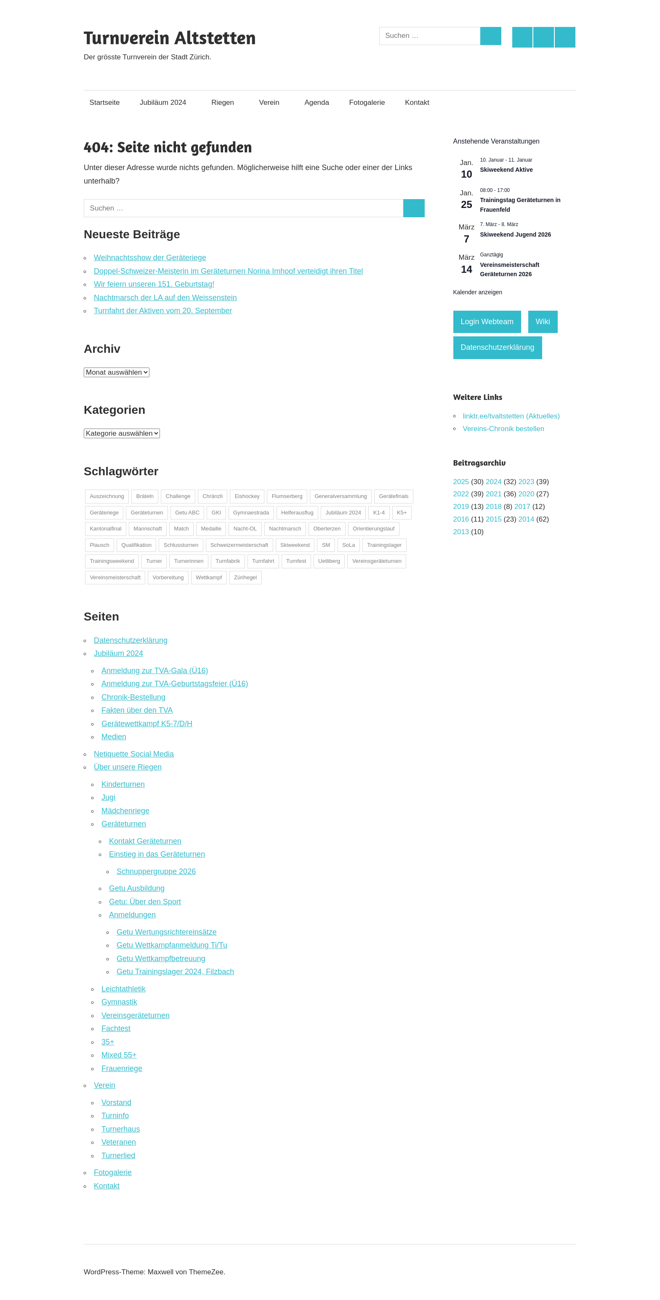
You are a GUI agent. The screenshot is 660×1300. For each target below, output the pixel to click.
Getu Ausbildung (137, 888)
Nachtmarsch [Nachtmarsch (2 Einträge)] (285, 528)
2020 (527, 494)
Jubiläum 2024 (167, 103)
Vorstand (116, 1102)
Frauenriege (121, 1068)
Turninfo (115, 1115)
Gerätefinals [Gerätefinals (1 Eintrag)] (393, 496)
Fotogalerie (367, 103)
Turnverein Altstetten (170, 37)
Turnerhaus (120, 1129)
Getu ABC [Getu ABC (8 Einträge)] (187, 512)
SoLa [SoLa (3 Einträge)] (348, 545)
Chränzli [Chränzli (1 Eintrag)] (212, 496)
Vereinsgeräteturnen (135, 1015)
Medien (113, 737)
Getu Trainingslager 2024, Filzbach (175, 971)
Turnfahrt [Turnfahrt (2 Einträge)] (263, 561)
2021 (494, 494)
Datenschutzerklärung (131, 640)
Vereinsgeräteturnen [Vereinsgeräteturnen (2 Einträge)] (377, 561)
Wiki (543, 321)
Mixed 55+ (119, 1055)
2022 (461, 494)
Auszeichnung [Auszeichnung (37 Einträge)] (107, 496)
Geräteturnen (123, 824)
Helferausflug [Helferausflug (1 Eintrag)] (297, 512)
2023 (527, 482)
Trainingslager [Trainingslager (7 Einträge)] (384, 545)
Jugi (108, 797)
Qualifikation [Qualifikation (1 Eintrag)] (136, 545)
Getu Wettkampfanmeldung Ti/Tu (172, 945)
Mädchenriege (125, 811)
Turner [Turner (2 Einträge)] (154, 561)
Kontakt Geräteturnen (145, 841)
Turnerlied (118, 1155)
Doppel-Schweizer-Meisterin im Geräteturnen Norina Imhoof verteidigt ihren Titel (228, 271)
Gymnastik (119, 1002)
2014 (527, 519)
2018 (494, 507)
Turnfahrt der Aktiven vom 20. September (163, 310)
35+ (107, 1042)
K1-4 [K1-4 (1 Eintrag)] (379, 512)
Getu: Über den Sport (145, 902)
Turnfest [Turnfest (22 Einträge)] (296, 561)
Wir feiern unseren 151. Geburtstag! (154, 284)
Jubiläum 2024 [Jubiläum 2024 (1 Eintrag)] (343, 512)
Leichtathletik (123, 989)
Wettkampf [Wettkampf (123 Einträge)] (209, 577)
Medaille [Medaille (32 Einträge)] (211, 528)
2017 (522, 507)
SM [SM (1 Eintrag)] (326, 545)
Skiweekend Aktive (506, 169)
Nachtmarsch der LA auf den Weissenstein (165, 297)
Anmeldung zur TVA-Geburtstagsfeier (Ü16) (174, 683)
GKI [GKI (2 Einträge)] (216, 512)
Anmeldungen (132, 915)
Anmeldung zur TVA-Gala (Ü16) (154, 670)
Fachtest (115, 1028)
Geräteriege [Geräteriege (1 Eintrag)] (104, 512)
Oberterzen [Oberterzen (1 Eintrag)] (327, 528)
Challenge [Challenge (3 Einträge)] (178, 496)
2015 (494, 519)
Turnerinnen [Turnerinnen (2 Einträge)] (189, 561)
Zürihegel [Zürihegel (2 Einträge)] (245, 577)
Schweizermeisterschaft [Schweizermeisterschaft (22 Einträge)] (239, 545)
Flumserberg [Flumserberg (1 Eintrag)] (287, 496)
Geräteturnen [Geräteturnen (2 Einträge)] (147, 512)
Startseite (105, 103)
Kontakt (421, 103)
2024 (494, 482)
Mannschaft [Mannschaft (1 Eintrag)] (147, 528)
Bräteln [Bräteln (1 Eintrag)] (145, 496)
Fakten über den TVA (137, 710)
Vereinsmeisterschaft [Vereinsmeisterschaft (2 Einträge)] (115, 577)
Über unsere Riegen (128, 767)
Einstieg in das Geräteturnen (157, 854)
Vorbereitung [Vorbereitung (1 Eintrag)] (168, 577)
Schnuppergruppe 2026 (156, 871)
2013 (461, 532)
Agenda (316, 103)
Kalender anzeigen (478, 292)
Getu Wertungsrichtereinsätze (167, 932)
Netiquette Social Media (134, 754)
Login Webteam (487, 321)
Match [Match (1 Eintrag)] (181, 528)
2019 (461, 507)
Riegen (226, 103)
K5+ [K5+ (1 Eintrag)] (402, 512)
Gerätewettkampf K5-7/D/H (146, 723)
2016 (461, 519)
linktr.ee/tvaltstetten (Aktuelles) (511, 416)
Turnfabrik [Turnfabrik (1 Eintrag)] (228, 561)
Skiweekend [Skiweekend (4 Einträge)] (295, 545)
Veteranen (118, 1142)
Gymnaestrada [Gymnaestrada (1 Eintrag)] (251, 512)
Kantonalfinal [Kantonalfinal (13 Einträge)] (105, 528)
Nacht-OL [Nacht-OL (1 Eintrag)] (245, 528)
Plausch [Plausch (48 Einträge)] (99, 545)
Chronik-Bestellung (133, 697)
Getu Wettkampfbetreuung (161, 958)
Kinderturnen (123, 784)
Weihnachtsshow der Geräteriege (150, 257)
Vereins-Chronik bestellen (504, 429)
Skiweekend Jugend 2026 (515, 234)
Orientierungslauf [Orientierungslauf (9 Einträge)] (373, 528)
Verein (273, 103)
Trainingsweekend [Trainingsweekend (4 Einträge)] (112, 561)
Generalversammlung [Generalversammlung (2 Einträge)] (340, 496)
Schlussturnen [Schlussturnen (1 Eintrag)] (181, 545)
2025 (461, 482)
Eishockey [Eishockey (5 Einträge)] (247, 496)
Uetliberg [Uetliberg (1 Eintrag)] (329, 561)
